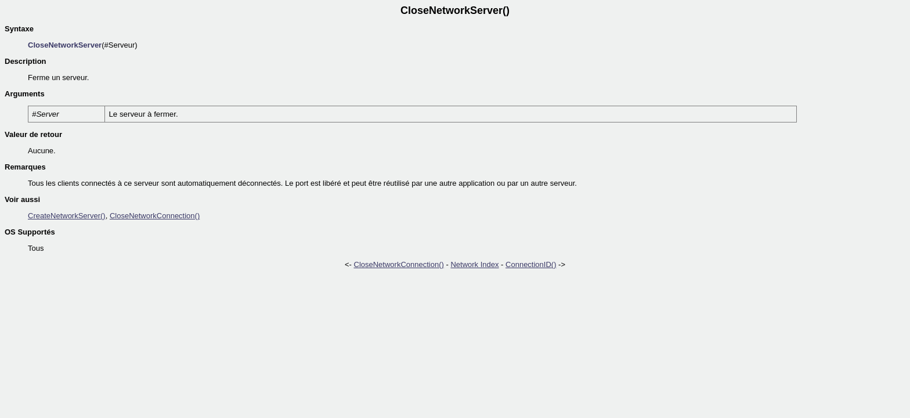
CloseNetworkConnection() (155, 215)
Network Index (474, 264)
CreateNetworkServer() (67, 215)
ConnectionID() (530, 264)
